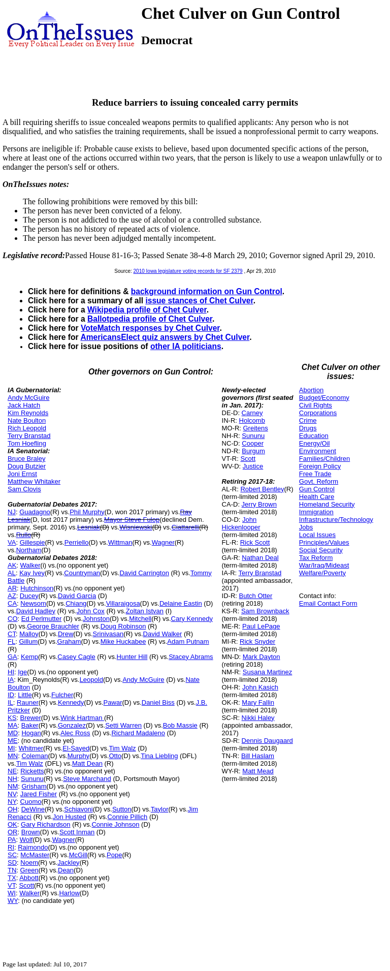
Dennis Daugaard (267, 740)
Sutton (122, 809)
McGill (78, 855)
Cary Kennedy (192, 618)
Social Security (321, 550)
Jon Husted (69, 817)
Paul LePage (261, 626)
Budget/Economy (324, 397)
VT (11, 885)
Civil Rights (315, 405)
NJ (12, 512)
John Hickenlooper (241, 523)
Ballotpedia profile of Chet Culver (149, 319)
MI (11, 748)
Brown (30, 832)
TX (12, 878)
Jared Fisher (38, 794)
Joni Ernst (22, 474)
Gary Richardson (46, 824)
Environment (317, 451)
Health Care (316, 496)
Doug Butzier (27, 466)
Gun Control (317, 489)
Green (29, 870)
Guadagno (34, 512)
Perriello (76, 542)
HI (11, 672)
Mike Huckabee (123, 641)
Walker (30, 565)
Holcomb (252, 420)
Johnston (96, 618)
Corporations (318, 413)
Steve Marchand (87, 778)
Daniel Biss (158, 702)
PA (12, 839)
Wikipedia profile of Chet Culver (147, 309)
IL (10, 702)
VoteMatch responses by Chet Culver (150, 328)
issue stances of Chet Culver (199, 300)
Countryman (82, 573)
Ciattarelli (185, 527)
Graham (69, 641)
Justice (253, 466)
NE (12, 771)
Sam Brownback (265, 611)
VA (12, 542)
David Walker (162, 634)
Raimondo (33, 847)
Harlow (69, 893)
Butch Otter (256, 596)
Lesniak (88, 527)
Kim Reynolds (28, 413)
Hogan (31, 733)
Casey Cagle (76, 657)
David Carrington (144, 573)
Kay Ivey (32, 573)
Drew (65, 634)
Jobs (306, 527)
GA (12, 657)
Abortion (311, 390)
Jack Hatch (24, 405)
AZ (12, 596)
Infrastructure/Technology (336, 519)
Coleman (34, 756)
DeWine (33, 809)
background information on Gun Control (206, 291)
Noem (29, 862)
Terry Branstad (29, 436)
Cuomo (31, 801)
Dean (66, 870)
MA (13, 725)
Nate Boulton (27, 420)
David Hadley (35, 611)
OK (12, 824)
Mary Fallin (258, 702)
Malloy (29, 634)
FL (11, 641)
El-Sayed (75, 748)
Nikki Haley (258, 718)
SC (12, 855)
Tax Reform (316, 557)
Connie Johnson (115, 824)
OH (13, 809)
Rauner (28, 702)
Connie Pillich (128, 817)
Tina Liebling (159, 756)
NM (13, 786)
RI (11, 847)
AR (12, 588)
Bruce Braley (26, 458)
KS (12, 718)
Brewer (30, 718)
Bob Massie (180, 725)
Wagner (163, 542)
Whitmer (31, 748)
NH (12, 778)
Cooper (253, 443)
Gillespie (32, 542)
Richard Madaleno (138, 733)
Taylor (160, 809)
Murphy (78, 756)
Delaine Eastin (180, 603)
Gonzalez (72, 725)
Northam (29, 550)
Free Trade (315, 474)
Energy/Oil (314, 443)
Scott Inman (76, 832)
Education (314, 436)
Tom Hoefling (27, 443)
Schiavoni (78, 809)
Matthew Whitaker (34, 481)
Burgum (253, 451)
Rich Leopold (27, 428)
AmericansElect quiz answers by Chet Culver (164, 337)
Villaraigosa (123, 603)
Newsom (33, 603)
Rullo (23, 535)
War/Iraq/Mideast (324, 565)
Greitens (255, 428)
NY (12, 801)
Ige (22, 672)
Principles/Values (324, 542)
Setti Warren (123, 725)
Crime (308, 420)
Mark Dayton (261, 657)
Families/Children (324, 458)
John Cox (91, 611)
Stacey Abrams (191, 657)
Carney (252, 413)
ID (11, 695)
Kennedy (71, 702)
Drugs (308, 428)
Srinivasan (108, 634)
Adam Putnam (188, 641)
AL (12, 573)
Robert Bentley (262, 489)
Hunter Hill (132, 657)
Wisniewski (135, 527)
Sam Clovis (24, 489)
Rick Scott (255, 542)
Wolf (26, 839)
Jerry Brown (259, 504)
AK (12, 565)
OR (13, 832)
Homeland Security (327, 504)
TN (12, 870)
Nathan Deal (260, 557)
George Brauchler (53, 626)
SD (12, 862)
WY (13, 900)
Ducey (29, 596)
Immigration (316, 512)
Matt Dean (87, 763)
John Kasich (260, 687)
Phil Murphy (87, 512)
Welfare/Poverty (322, 573)
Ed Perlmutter (41, 618)
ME (13, 740)
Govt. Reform (318, 481)
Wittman (120, 542)
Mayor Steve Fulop (131, 519)
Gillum (28, 641)
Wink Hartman (82, 718)
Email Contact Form (328, 603)
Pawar (113, 702)
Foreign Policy (320, 466)
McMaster (34, 855)
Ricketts (32, 771)
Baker (30, 725)
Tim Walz (122, 748)
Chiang (76, 603)
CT (12, 634)
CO (13, 618)
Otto (115, 756)
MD (13, 733)
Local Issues (317, 535)
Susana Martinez (267, 672)
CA (12, 603)
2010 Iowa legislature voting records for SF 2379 (188, 271)
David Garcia (77, 596)
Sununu (32, 778)
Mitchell (140, 618)
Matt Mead (257, 771)
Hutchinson (36, 588)
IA (11, 679)
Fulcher (62, 695)
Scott (26, 885)
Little (24, 695)
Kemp (29, 657)
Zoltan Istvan (145, 611)
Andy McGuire (28, 397)
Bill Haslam (257, 756)
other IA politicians (185, 346)
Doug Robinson (123, 626)
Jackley (68, 862)
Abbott (29, 878)
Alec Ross (75, 733)
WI (12, 893)
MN (13, 756)
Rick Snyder (257, 641)
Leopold (91, 679)
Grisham (33, 786)
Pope (114, 855)
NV (12, 794)
